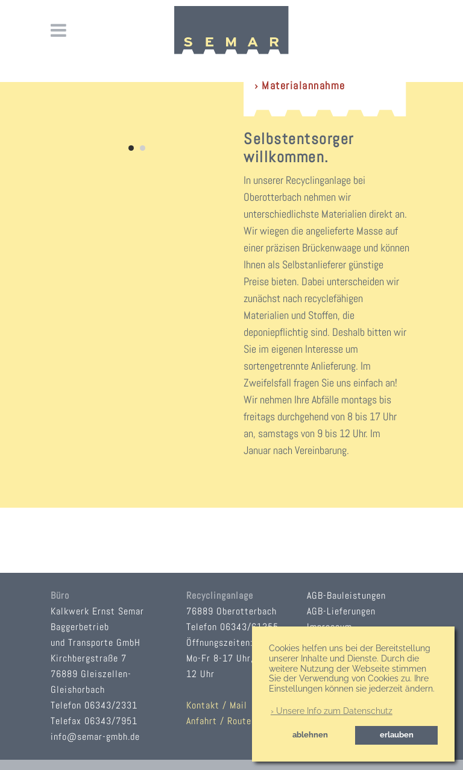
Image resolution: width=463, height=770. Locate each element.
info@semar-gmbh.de (95, 736)
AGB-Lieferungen (341, 611)
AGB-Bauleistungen (346, 595)
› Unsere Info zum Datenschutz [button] (331, 711)
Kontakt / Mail (216, 705)
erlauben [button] (397, 734)
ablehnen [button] (310, 734)
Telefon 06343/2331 (94, 705)
